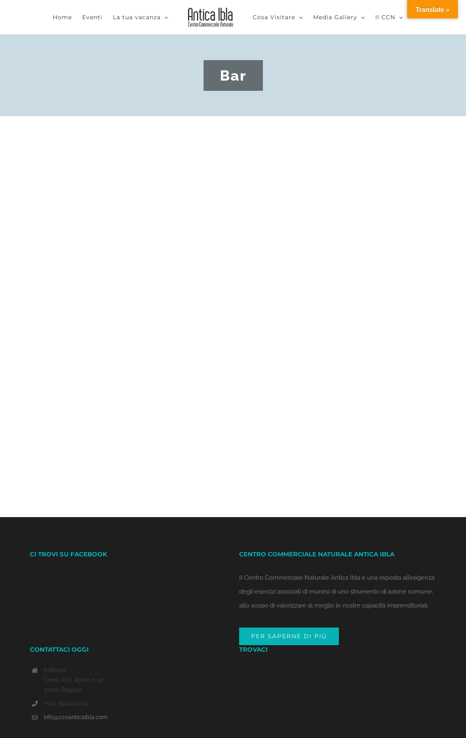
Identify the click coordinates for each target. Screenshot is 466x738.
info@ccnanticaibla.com (76, 717)
